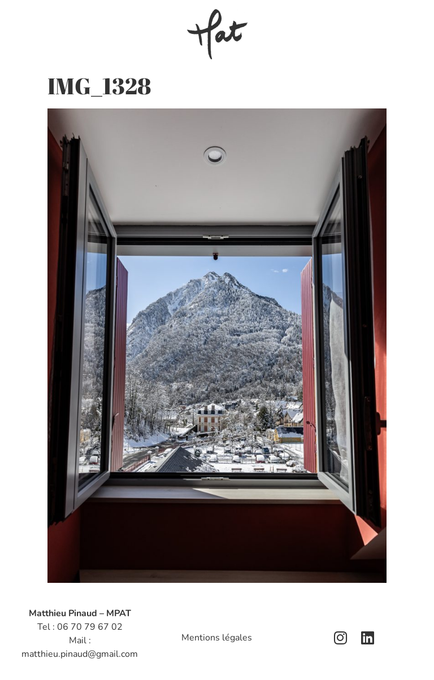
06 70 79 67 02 (90, 627)
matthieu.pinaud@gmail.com (79, 654)
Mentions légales (216, 637)
